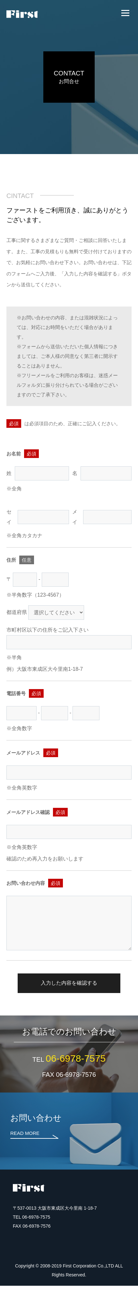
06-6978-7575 (76, 1068)
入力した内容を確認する (69, 993)
